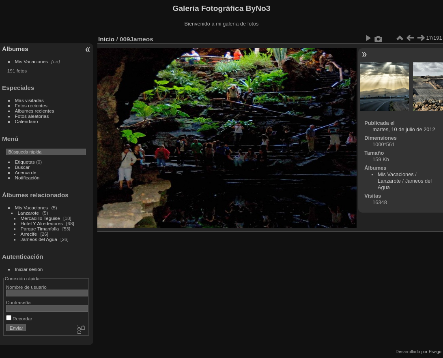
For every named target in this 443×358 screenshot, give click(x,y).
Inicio (106, 39)
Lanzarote (28, 212)
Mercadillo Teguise (40, 218)
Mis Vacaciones (31, 61)
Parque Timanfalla (40, 228)
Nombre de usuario (26, 287)
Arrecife (29, 234)
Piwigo (435, 351)
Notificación (27, 177)
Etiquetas (25, 161)
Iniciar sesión (29, 269)
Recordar (19, 318)
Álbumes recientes (34, 110)
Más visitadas (29, 100)
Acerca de (26, 172)
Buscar (22, 167)
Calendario (26, 121)
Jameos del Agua (39, 239)
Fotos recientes (31, 105)
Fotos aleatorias (32, 116)
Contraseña (18, 302)
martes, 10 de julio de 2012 (403, 129)
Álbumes (15, 48)
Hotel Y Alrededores (42, 223)
